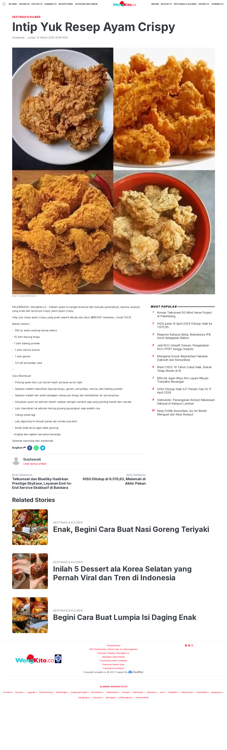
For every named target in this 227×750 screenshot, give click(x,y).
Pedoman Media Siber (113, 710)
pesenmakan (142, 743)
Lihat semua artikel (34, 509)
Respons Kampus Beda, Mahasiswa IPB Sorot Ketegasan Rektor (184, 381)
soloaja (125, 737)
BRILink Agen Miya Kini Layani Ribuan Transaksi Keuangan (182, 425)
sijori (162, 737)
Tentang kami (113, 691)
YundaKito (217, 4)
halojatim (172, 737)
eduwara (97, 743)
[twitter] (42, 493)
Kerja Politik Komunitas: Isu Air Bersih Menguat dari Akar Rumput (182, 458)
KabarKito (50, 4)
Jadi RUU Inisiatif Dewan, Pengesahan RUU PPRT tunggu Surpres (183, 392)
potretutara (96, 737)
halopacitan (187, 737)
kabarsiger (61, 737)
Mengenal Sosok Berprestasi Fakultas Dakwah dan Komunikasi (182, 403)
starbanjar (138, 737)
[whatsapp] (36, 493)
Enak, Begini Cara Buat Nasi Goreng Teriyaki (131, 574)
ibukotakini (202, 737)
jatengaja (110, 743)
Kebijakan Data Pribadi (113, 702)
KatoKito (37, 4)
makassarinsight (79, 737)
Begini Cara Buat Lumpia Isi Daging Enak (124, 662)
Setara (13, 4)
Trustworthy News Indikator (113, 706)
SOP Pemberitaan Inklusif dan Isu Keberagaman (113, 694)
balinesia (151, 737)
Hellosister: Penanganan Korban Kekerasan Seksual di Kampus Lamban (186, 447)
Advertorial (66, 4)
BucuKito (166, 4)
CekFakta (24, 4)
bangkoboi (83, 743)
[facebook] (29, 493)
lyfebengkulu (125, 743)
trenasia (7, 737)
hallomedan (112, 737)
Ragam (155, 4)
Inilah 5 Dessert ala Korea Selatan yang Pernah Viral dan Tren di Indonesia (122, 619)
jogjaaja (31, 737)
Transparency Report (113, 713)
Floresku (19, 737)
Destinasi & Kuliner (185, 4)
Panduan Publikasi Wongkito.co (113, 698)
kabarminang (45, 737)
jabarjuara (216, 737)
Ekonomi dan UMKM (86, 4)
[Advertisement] (113, 38)
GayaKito (203, 4)
